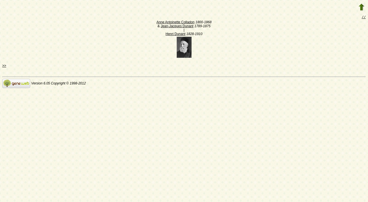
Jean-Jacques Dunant (177, 27)
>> (4, 66)
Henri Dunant (175, 34)
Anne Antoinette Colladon (175, 23)
